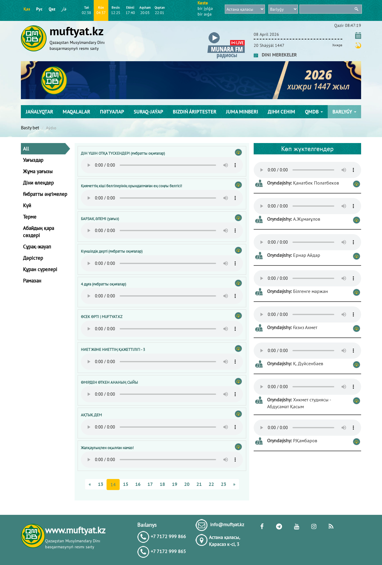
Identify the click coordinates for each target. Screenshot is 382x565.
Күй (27, 205)
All (26, 148)
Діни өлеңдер (38, 182)
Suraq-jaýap (148, 111)
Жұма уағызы (38, 171)
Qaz (52, 9)
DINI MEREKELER (275, 55)
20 (187, 484)
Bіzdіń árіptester (194, 111)
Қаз (27, 9)
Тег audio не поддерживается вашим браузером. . (162, 165)
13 (100, 484)
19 (174, 484)
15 (125, 484)
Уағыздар (33, 160)
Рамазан (32, 280)
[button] (226, 33)
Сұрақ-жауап (37, 246)
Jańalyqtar (39, 111)
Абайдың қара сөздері (38, 232)
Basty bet (30, 127)
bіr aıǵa (205, 14)
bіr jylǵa (205, 8)
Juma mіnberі (242, 111)
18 (162, 484)
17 (150, 484)
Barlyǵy (344, 111)
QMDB (314, 111)
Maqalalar (76, 111)
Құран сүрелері (40, 269)
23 (223, 484)
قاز (64, 9)
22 (211, 484)
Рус (39, 9)
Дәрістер (33, 258)
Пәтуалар (112, 111)
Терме (29, 217)
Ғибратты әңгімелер (45, 194)
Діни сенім (281, 111)
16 (138, 484)
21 (199, 484)
